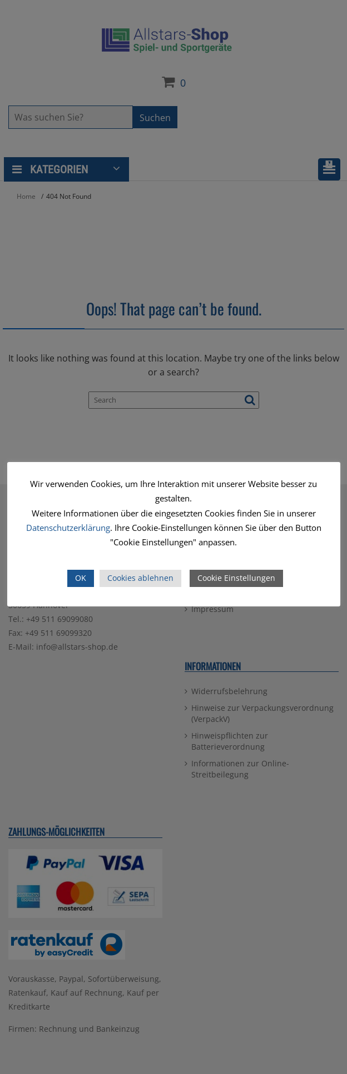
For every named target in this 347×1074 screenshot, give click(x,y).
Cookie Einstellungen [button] (236, 578)
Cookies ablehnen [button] (140, 578)
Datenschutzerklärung (68, 527)
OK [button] (80, 578)
